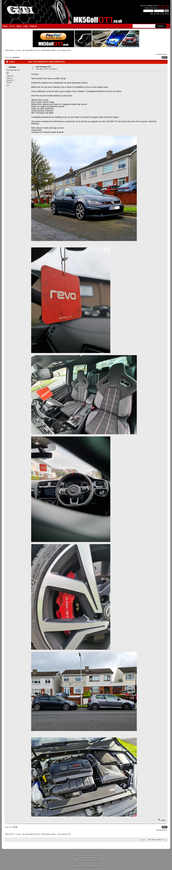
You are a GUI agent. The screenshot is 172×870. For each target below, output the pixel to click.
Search (161, 26)
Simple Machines (95, 856)
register (166, 5)
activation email (162, 8)
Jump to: (143, 839)
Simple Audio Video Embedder (87, 858)
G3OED (12, 67)
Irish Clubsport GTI (43, 67)
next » (165, 54)
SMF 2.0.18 (77, 856)
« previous (159, 54)
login (159, 5)
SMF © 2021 (85, 856)
